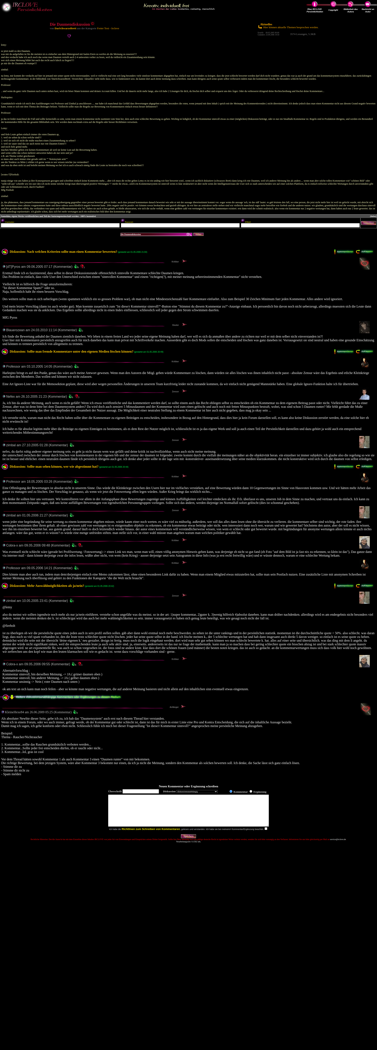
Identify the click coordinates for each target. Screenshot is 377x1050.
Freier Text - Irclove (108, 28)
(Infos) (373, 216)
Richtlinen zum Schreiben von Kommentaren (151, 835)
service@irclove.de (338, 845)
